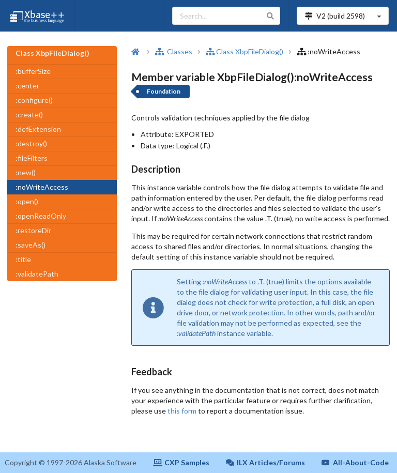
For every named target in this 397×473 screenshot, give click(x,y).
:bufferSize (33, 71)
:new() (26, 172)
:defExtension (38, 129)
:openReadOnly (41, 215)
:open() (27, 201)
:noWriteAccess (42, 186)
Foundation (163, 91)
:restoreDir (33, 230)
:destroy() (31, 143)
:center (27, 85)
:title (23, 259)
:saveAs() (30, 244)
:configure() (34, 100)
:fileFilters (32, 158)
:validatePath (37, 273)
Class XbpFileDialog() (244, 51)
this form (181, 410)
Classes (173, 51)
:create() (29, 114)
